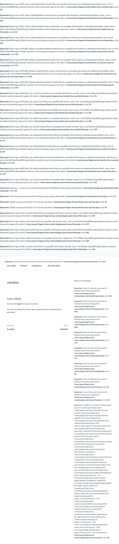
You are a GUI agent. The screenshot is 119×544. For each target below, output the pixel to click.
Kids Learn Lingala (54, 266)
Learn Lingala (11, 266)
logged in (20, 304)
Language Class (38, 266)
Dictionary (23, 266)
